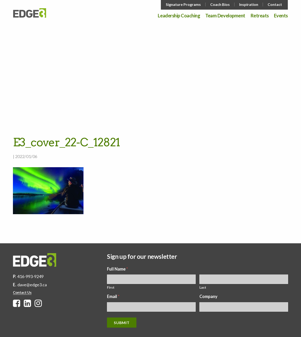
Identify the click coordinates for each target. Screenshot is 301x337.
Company (208, 296)
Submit (122, 322)
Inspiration (248, 4)
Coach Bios (220, 4)
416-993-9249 (30, 276)
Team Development (225, 15)
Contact (275, 4)
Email (113, 296)
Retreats (259, 15)
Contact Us (22, 292)
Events (281, 15)
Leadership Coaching (179, 15)
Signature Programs (183, 4)
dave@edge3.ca (32, 284)
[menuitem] (184, 4)
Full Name (117, 268)
